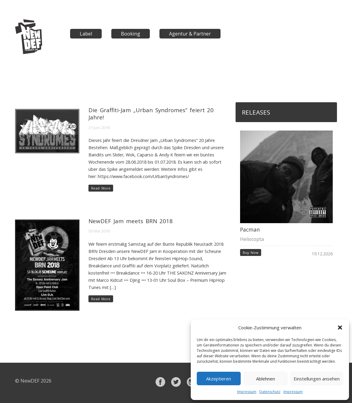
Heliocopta (252, 239)
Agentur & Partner (190, 33)
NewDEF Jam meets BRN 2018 (130, 221)
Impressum (246, 391)
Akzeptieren (218, 379)
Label (86, 33)
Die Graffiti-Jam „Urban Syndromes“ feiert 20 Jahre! (151, 113)
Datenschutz (269, 391)
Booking (130, 33)
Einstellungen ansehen (317, 379)
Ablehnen (265, 379)
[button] (340, 328)
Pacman (250, 229)
